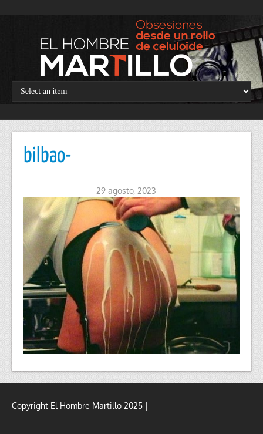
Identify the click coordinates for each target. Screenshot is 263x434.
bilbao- (47, 156)
